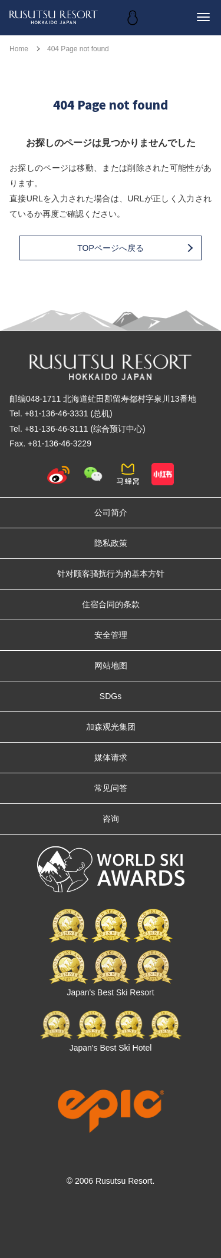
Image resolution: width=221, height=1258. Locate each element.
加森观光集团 (111, 726)
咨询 (111, 818)
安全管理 (110, 635)
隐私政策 (110, 543)
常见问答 (110, 788)
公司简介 (110, 512)
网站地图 (110, 665)
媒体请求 (110, 757)
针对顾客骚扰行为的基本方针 (110, 573)
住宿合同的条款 (111, 604)
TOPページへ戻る (134, 248)
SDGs (110, 696)
